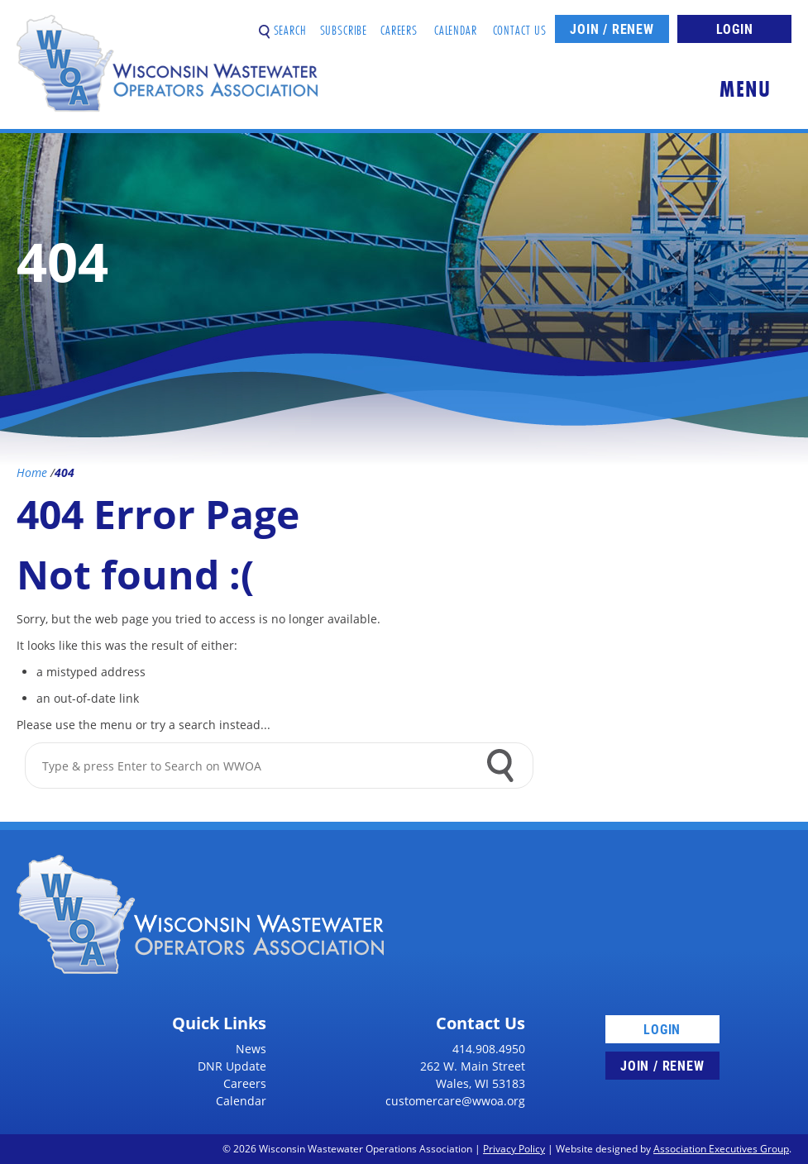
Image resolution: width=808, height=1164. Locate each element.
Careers (399, 23)
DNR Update (232, 1066)
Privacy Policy (514, 1149)
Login (734, 28)
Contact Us (520, 23)
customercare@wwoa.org (455, 1101)
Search (283, 23)
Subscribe (344, 23)
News (251, 1049)
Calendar (455, 23)
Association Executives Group (721, 1149)
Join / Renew (612, 28)
